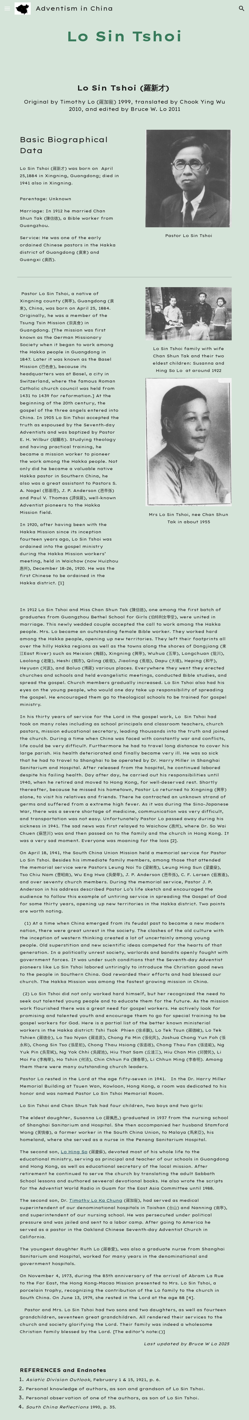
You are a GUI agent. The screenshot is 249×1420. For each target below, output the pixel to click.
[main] (124, 36)
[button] (7, 8)
